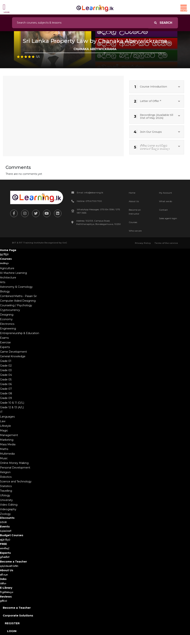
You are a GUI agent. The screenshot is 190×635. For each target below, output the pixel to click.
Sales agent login (168, 218)
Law (2, 421)
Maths (4, 449)
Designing (6, 314)
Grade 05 (6, 379)
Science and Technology (16, 481)
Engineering (8, 328)
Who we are (135, 230)
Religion (5, 472)
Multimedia (7, 453)
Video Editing (8, 504)
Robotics (6, 477)
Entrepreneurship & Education (19, 333)
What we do (165, 201)
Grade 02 (6, 365)
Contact (163, 209)
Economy (6, 319)
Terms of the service (166, 243)
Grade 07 (6, 388)
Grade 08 (6, 393)
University (6, 500)
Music (4, 458)
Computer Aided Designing (18, 300)
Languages (7, 416)
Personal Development (15, 467)
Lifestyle (5, 426)
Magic (4, 430)
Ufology (5, 495)
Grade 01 (5, 361)
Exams (4, 337)
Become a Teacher (17, 607)
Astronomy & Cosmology (16, 286)
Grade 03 (6, 370)
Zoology (5, 514)
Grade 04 (6, 375)
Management (9, 435)
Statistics (6, 486)
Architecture (8, 277)
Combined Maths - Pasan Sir (18, 296)
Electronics (7, 324)
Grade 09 (6, 398)
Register (12, 623)
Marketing (6, 439)
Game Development (13, 351)
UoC (64, 242)
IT (1, 412)
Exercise (5, 342)
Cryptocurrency (10, 310)
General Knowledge (12, 356)
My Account (165, 192)
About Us (134, 201)
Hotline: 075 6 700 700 (89, 201)
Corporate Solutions (18, 615)
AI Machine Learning (13, 273)
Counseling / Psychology (16, 305)
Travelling (6, 490)
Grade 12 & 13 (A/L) (12, 407)
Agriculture (7, 268)
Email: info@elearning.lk (90, 192)
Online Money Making (14, 463)
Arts (2, 282)
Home (132, 192)
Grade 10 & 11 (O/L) (12, 402)
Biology (5, 291)
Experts (5, 347)
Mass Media (7, 444)
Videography (8, 509)
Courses (133, 222)
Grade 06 (6, 384)
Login (12, 631)
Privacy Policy (143, 243)
